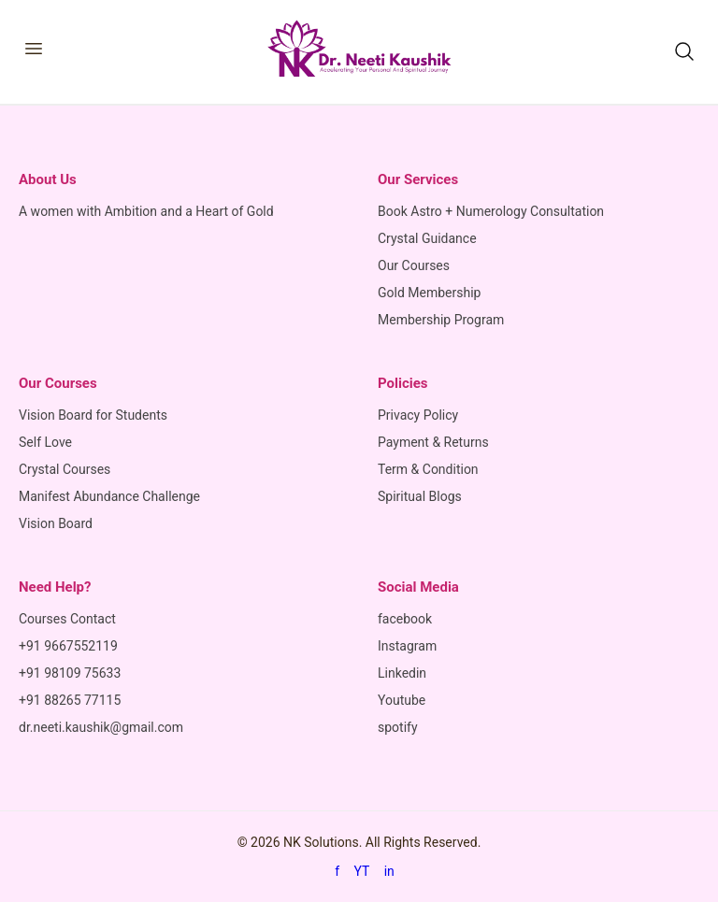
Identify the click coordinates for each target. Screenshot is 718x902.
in (389, 871)
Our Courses (414, 265)
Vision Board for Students (93, 415)
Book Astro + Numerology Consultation (491, 211)
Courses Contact (67, 618)
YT (362, 871)
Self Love (45, 442)
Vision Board (56, 523)
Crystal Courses (64, 469)
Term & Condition (428, 469)
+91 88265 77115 (70, 700)
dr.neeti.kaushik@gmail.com (101, 727)
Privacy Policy (418, 415)
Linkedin (402, 673)
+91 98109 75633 (70, 673)
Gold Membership (429, 292)
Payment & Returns (433, 442)
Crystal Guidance (427, 238)
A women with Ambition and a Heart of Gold (146, 211)
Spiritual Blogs (420, 496)
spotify (398, 727)
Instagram (407, 645)
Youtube (401, 700)
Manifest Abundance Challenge (109, 496)
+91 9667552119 (68, 645)
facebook (405, 618)
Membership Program (441, 319)
